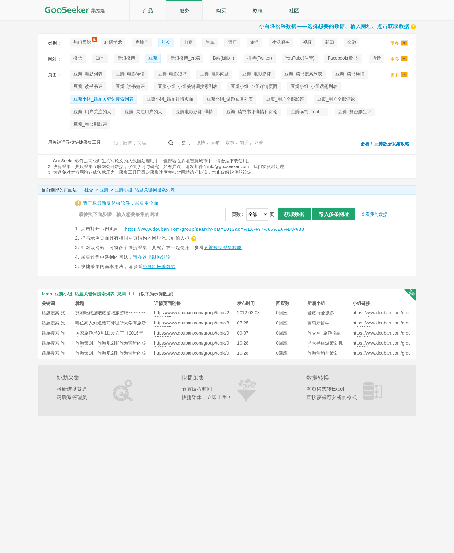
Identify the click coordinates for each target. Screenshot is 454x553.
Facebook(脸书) (343, 58)
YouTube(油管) (299, 58)
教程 (258, 10)
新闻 (329, 42)
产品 (148, 10)
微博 (200, 142)
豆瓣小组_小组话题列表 (314, 86)
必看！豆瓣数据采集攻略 (385, 143)
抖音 (376, 58)
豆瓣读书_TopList (308, 111)
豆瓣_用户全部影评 (285, 99)
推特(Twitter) (259, 58)
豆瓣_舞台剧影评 (90, 124)
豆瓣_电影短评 (172, 73)
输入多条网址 (334, 214)
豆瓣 (152, 58)
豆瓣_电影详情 (130, 73)
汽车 (210, 42)
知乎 (100, 58)
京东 (229, 142)
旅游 (254, 42)
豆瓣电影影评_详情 (194, 111)
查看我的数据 (374, 214)
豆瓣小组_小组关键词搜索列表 (188, 86)
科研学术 (113, 42)
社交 (166, 42)
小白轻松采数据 (159, 266)
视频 (307, 42)
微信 (77, 58)
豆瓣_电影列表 (87, 73)
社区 (294, 10)
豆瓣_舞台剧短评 (354, 111)
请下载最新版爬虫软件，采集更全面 (121, 203)
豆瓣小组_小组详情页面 (254, 86)
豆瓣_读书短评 (130, 86)
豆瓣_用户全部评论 (336, 99)
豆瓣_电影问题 (214, 73)
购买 (221, 10)
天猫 (215, 142)
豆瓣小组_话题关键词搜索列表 (103, 99)
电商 (188, 42)
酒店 (232, 42)
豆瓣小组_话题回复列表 (230, 99)
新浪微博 (126, 58)
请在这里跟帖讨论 (152, 256)
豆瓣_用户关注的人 (92, 111)
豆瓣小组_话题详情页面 (170, 99)
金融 (351, 42)
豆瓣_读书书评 (87, 86)
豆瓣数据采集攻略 (223, 247)
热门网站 (82, 42)
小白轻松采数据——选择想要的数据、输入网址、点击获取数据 (337, 26)
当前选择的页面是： (61, 189)
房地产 (141, 42)
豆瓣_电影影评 (256, 73)
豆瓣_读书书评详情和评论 (251, 111)
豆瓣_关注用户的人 (143, 111)
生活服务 (281, 42)
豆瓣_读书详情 (349, 73)
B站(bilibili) (223, 58)
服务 (184, 10)
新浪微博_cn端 (185, 58)
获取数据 (294, 214)
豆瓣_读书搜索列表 (303, 73)
